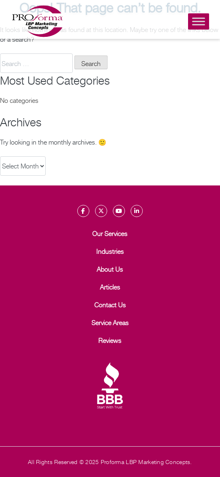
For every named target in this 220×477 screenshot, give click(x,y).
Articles (110, 287)
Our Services (109, 233)
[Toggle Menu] (198, 21)
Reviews (109, 340)
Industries (110, 251)
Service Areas (110, 322)
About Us (110, 269)
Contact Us (110, 304)
